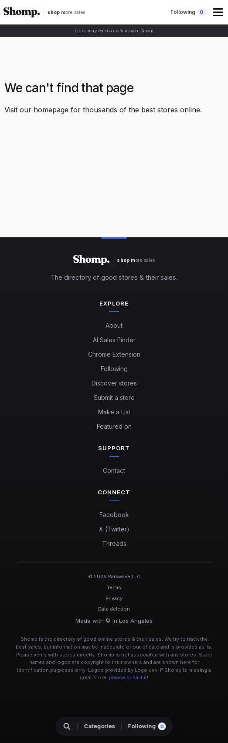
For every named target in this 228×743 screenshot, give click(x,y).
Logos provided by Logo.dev (122, 670)
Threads (114, 543)
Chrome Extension (114, 354)
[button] (219, 12)
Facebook (114, 514)
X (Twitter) (114, 529)
